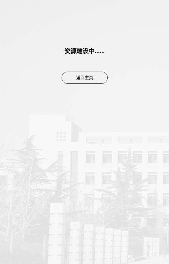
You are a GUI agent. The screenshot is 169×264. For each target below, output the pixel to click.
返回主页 (84, 77)
